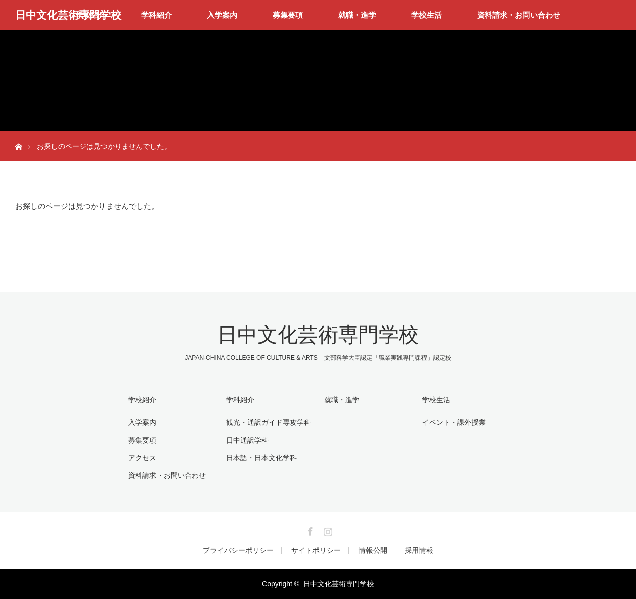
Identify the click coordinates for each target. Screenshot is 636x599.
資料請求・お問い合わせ (518, 15)
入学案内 (222, 15)
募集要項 (288, 15)
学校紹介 (142, 400)
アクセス (142, 458)
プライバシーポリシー (238, 550)
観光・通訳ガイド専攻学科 (268, 422)
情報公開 (373, 550)
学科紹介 (156, 15)
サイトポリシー (316, 550)
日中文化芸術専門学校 (68, 15)
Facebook (309, 529)
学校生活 (426, 15)
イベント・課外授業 (454, 422)
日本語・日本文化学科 (261, 458)
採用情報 (419, 550)
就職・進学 (357, 15)
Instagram (326, 529)
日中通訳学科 (247, 440)
